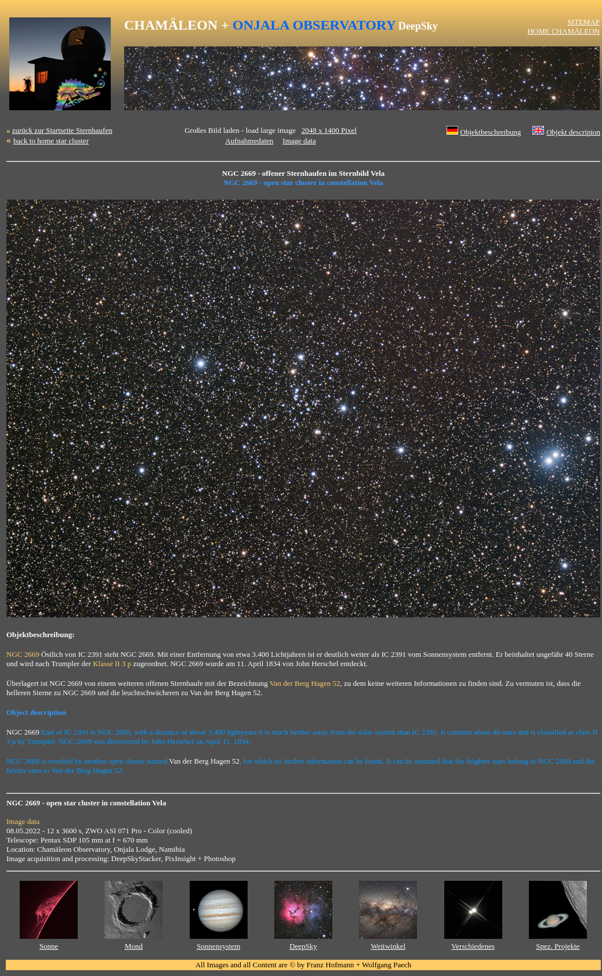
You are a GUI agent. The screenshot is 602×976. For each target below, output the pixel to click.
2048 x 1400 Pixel (329, 130)
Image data (298, 140)
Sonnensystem (218, 946)
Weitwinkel (388, 946)
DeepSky (303, 946)
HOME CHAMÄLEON (563, 31)
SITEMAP (583, 21)
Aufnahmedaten (249, 140)
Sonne (49, 946)
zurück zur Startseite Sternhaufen (62, 130)
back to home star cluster (51, 140)
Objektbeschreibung (490, 132)
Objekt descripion (573, 132)
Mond (134, 946)
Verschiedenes (472, 946)
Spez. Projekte (557, 946)
